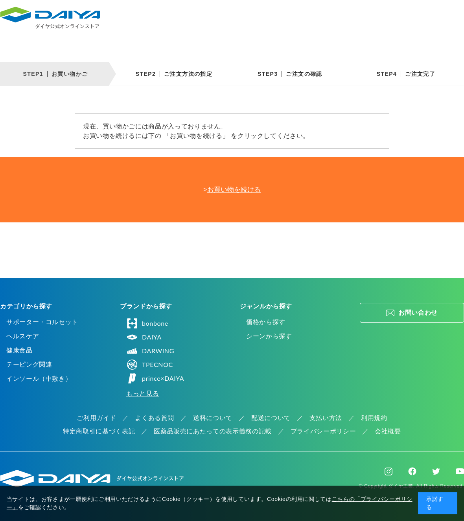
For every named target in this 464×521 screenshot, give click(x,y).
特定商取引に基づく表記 (99, 431)
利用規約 (374, 418)
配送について (271, 418)
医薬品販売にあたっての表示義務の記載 (213, 431)
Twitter (436, 471)
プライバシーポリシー (323, 431)
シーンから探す (269, 336)
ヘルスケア (22, 336)
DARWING (150, 351)
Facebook (412, 471)
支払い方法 (325, 418)
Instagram (388, 471)
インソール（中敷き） (39, 378)
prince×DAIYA (155, 378)
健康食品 (19, 350)
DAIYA (144, 337)
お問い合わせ (418, 312)
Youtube (460, 471)
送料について (212, 418)
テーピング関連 (29, 364)
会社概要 (388, 431)
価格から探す (265, 322)
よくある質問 (154, 418)
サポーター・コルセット (42, 322)
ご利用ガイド (96, 418)
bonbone (147, 323)
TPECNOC (149, 365)
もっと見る (142, 393)
